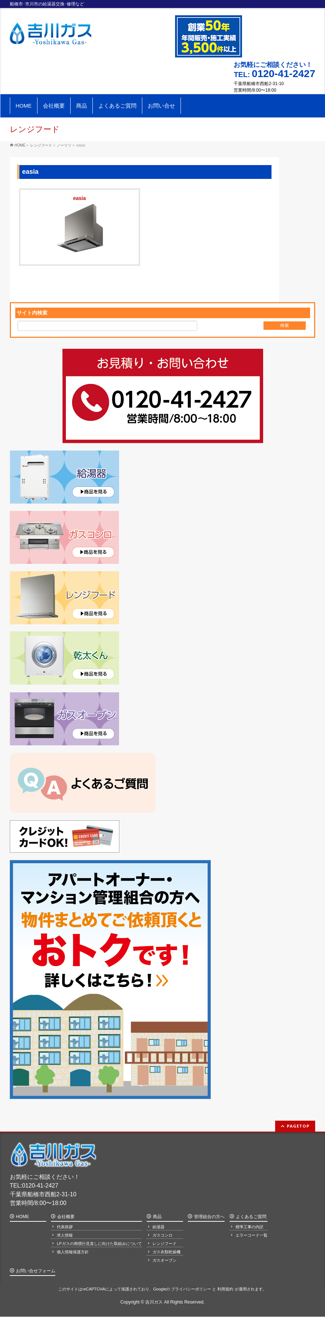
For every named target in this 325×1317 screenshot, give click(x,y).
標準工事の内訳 (249, 1227)
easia (79, 199)
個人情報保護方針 (73, 1252)
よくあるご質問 (251, 1216)
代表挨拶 (65, 1227)
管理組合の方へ (209, 1216)
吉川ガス (154, 1302)
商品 (157, 1216)
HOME (22, 1216)
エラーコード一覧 (251, 1235)
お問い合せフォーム (35, 1271)
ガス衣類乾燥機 (166, 1252)
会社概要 (66, 1216)
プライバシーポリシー (191, 1289)
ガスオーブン (164, 1260)
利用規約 (225, 1289)
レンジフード (164, 1243)
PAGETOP (298, 1126)
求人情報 (65, 1235)
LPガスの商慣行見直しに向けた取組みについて (99, 1243)
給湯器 (158, 1227)
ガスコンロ (162, 1235)
